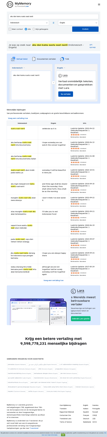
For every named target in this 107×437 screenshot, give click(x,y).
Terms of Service (66, 422)
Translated (65, 418)
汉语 (93, 418)
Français (86, 415)
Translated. (34, 428)
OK (63, 435)
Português (96, 408)
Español (86, 412)
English (85, 405)
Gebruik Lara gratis (81, 318)
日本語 (94, 415)
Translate (63, 408)
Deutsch (86, 418)
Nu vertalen (66, 94)
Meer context (16, 29)
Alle (28, 29)
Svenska (95, 405)
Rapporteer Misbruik (67, 412)
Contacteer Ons (65, 415)
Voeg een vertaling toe (18, 118)
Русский (95, 412)
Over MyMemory (65, 405)
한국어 (94, 422)
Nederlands (87, 422)
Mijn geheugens (40, 29)
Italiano (85, 408)
